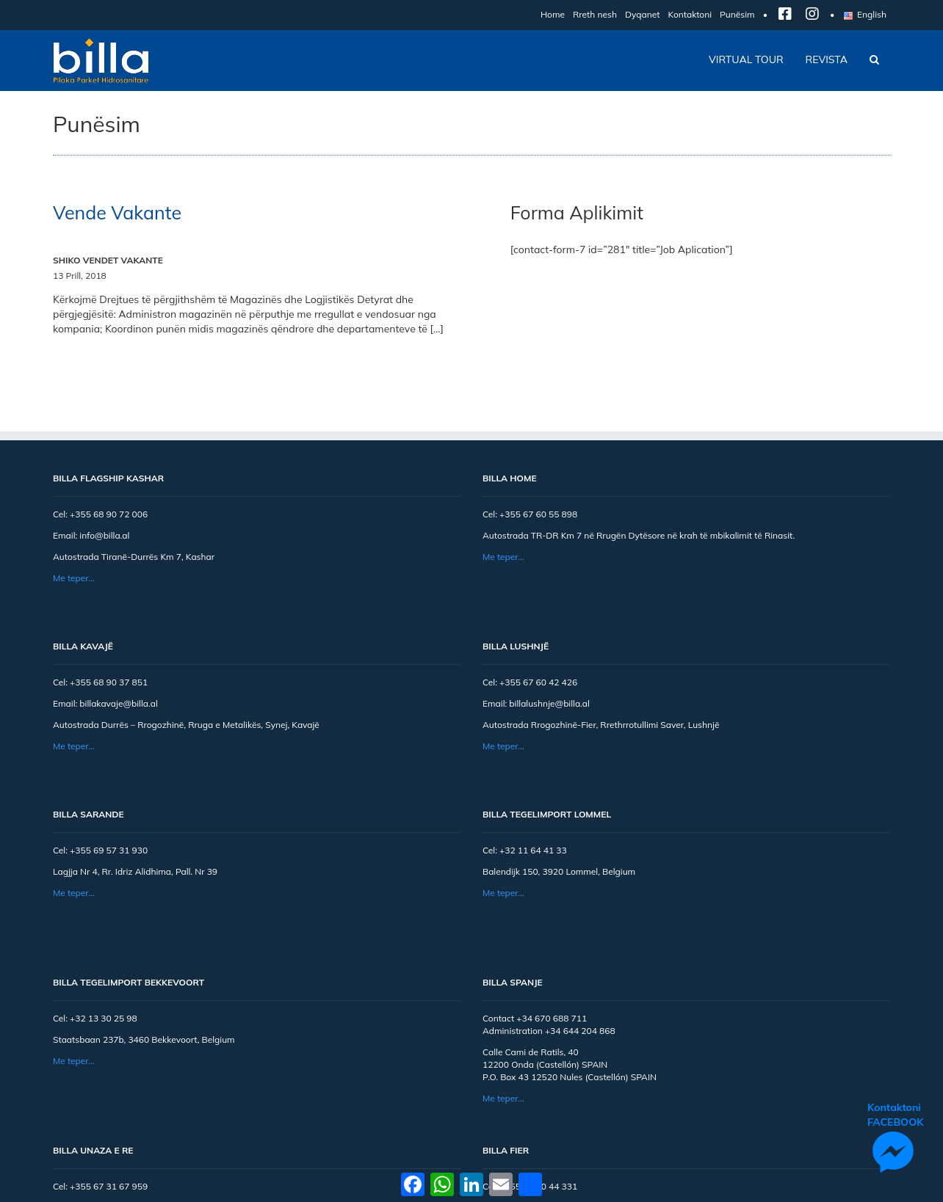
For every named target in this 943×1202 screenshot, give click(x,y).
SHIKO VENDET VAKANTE (108, 260)
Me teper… (74, 577)
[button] (874, 59)
